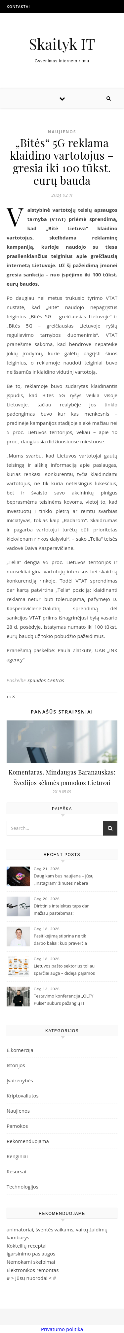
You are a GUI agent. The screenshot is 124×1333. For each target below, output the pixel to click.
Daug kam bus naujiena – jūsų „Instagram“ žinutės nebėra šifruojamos (64, 880)
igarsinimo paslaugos (31, 1253)
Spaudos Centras (45, 680)
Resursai (16, 1171)
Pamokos (17, 1126)
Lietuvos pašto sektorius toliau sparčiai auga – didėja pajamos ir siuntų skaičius (64, 970)
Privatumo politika (62, 1329)
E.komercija (20, 1050)
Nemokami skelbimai (31, 1261)
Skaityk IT (62, 43)
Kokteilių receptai (27, 1245)
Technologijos (22, 1186)
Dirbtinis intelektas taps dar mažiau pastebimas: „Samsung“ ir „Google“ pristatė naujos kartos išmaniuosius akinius (64, 910)
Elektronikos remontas (33, 1270)
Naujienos (62, 132)
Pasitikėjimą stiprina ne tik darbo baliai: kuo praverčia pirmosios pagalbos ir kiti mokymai (60, 940)
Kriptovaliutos (23, 1095)
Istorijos (16, 1065)
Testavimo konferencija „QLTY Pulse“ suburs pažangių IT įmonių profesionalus (63, 1000)
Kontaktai (18, 6)
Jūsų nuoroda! (31, 1278)
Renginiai (17, 1156)
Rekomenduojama (28, 1141)
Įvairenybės (20, 1080)
